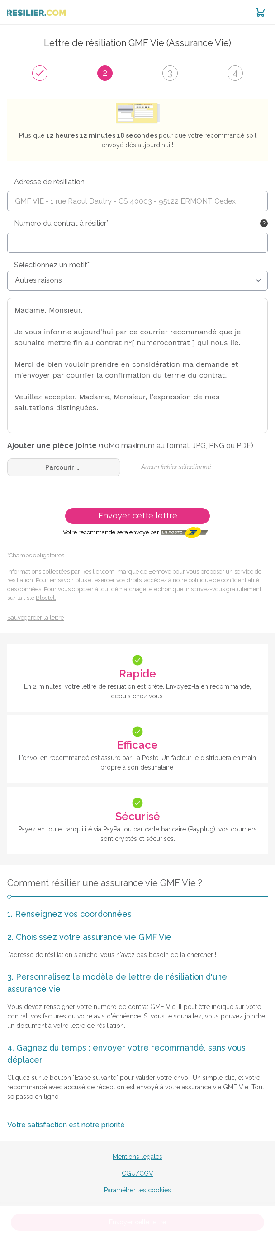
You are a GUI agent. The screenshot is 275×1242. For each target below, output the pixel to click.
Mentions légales (137, 1156)
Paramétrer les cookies (137, 1190)
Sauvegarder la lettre (35, 617)
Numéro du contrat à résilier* (61, 223)
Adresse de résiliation (49, 181)
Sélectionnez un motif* (52, 265)
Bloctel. (46, 597)
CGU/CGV (137, 1173)
